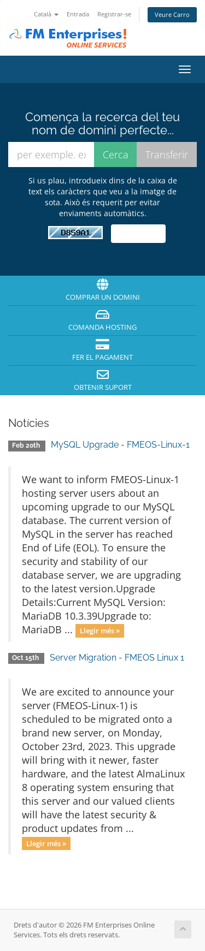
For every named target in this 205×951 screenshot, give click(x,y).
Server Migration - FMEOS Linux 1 (117, 657)
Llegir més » (100, 630)
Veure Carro (172, 14)
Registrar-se (114, 14)
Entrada (78, 14)
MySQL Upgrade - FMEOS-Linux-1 (120, 444)
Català (46, 14)
